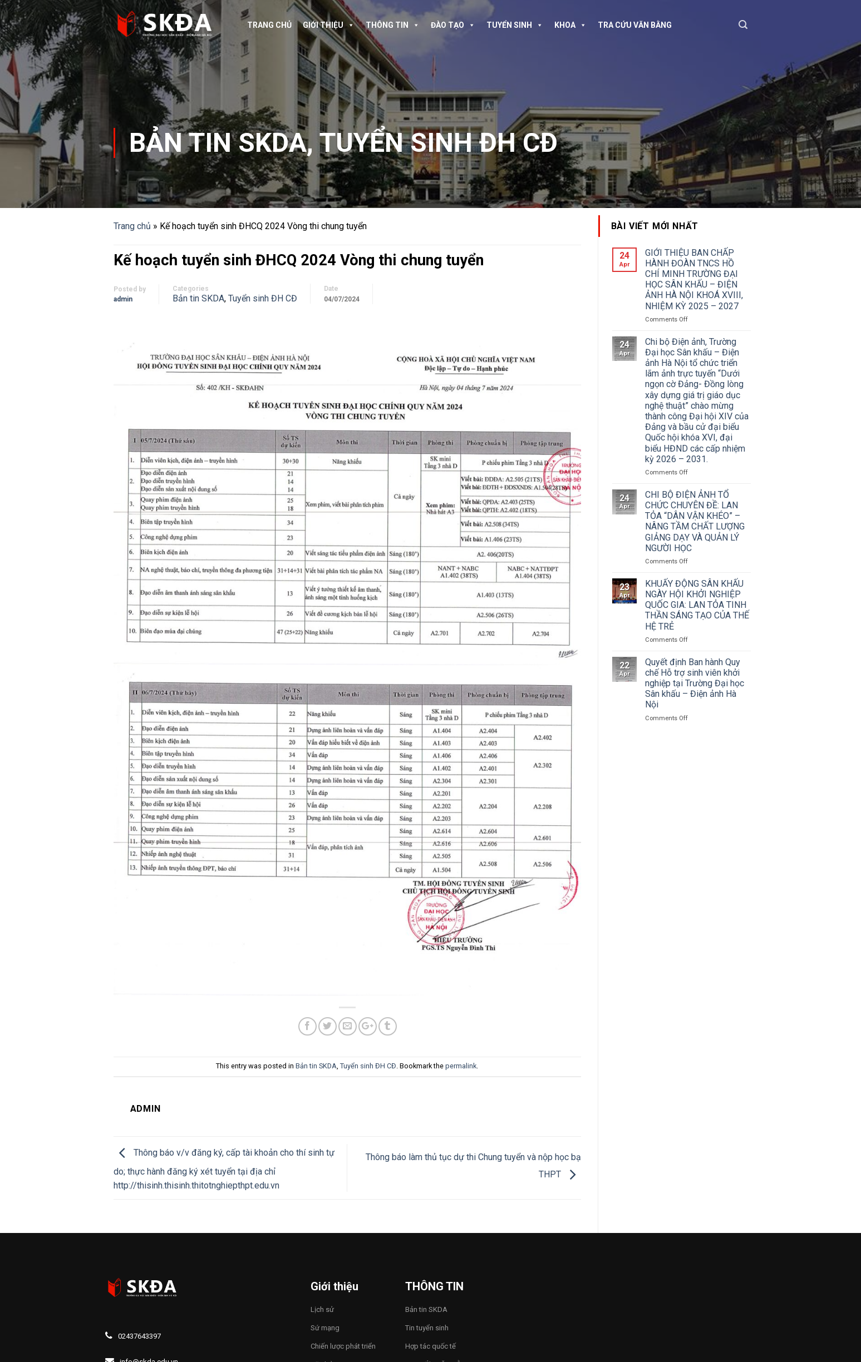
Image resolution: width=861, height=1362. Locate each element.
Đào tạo (453, 25)
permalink (460, 1066)
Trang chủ (269, 25)
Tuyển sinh (514, 25)
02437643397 (139, 1336)
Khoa (570, 25)
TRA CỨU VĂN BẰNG (635, 25)
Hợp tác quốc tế (430, 1346)
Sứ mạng (325, 1328)
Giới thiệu (329, 25)
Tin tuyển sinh (427, 1328)
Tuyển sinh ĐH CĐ (438, 143)
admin (123, 299)
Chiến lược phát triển (343, 1346)
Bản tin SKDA (218, 143)
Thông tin (393, 25)
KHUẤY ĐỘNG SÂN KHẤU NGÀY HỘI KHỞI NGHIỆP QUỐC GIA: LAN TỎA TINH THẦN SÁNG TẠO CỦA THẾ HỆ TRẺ (697, 605)
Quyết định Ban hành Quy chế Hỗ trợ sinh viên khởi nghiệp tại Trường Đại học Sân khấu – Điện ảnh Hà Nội (694, 683)
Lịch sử (322, 1309)
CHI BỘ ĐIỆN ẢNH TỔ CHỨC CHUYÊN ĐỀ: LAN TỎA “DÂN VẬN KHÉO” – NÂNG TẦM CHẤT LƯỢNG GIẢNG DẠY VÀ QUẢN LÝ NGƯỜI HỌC (695, 521)
